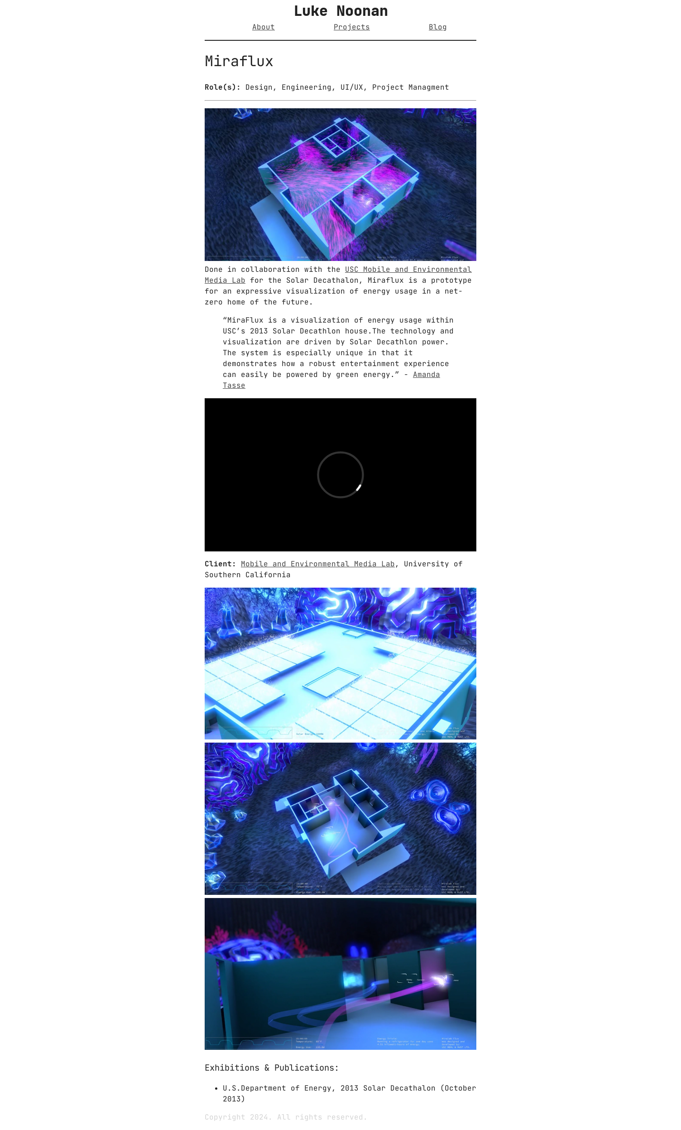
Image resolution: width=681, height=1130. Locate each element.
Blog (438, 27)
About (263, 27)
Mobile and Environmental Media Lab (318, 564)
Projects (352, 27)
